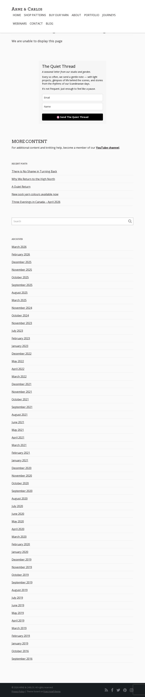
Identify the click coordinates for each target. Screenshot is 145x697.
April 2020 (18, 529)
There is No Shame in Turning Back (34, 171)
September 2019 (22, 582)
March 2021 (19, 445)
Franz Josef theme (52, 691)
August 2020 (20, 498)
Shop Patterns (35, 15)
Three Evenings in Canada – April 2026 (36, 202)
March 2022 (19, 376)
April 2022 (18, 369)
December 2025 (21, 262)
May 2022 (18, 361)
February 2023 (21, 338)
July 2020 (17, 506)
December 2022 (21, 353)
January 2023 (20, 346)
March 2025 (19, 300)
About (76, 15)
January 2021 (20, 460)
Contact (36, 23)
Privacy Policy (18, 691)
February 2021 (21, 453)
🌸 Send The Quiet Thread (72, 117)
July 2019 (17, 598)
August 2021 (20, 414)
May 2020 (18, 521)
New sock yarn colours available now (35, 194)
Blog (49, 23)
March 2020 (19, 537)
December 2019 (21, 559)
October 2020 (20, 483)
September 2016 (22, 659)
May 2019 (18, 613)
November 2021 (22, 392)
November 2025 (22, 270)
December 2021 (21, 384)
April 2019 (18, 620)
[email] (72, 97)
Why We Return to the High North (33, 179)
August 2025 (20, 292)
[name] (72, 106)
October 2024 (20, 315)
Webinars (20, 23)
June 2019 (18, 605)
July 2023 (17, 331)
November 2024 (22, 308)
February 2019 (21, 636)
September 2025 (22, 285)
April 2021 (18, 437)
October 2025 (20, 277)
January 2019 (20, 643)
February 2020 (21, 544)
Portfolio (91, 15)
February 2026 (21, 254)
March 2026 (19, 247)
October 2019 (20, 575)
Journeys (109, 15)
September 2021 (22, 407)
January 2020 (20, 552)
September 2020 (22, 491)
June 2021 (18, 422)
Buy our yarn (59, 15)
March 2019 (19, 628)
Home (17, 15)
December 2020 (21, 468)
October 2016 (20, 651)
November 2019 (22, 567)
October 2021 (20, 399)
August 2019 (20, 590)
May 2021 (18, 430)
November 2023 (22, 323)
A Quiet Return (21, 186)
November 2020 (22, 475)
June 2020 (18, 514)
